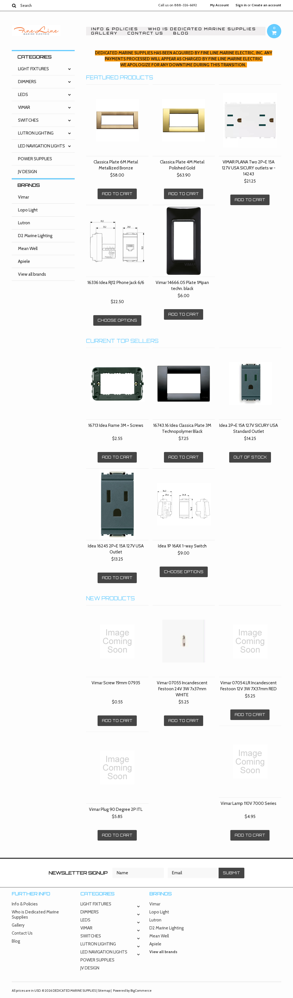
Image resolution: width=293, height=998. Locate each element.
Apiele (24, 261)
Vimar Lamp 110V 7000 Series (248, 803)
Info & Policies (114, 29)
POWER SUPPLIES (35, 158)
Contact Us (145, 33)
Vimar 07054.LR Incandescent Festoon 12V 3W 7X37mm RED (248, 685)
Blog (181, 33)
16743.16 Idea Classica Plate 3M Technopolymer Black (182, 428)
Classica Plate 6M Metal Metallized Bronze (116, 165)
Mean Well (27, 248)
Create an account (266, 5)
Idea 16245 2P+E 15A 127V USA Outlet (116, 549)
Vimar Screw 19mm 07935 (116, 682)
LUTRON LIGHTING (36, 133)
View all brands (32, 274)
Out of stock (250, 457)
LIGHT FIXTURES (33, 68)
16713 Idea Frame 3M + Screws (115, 425)
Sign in (241, 5)
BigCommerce (141, 991)
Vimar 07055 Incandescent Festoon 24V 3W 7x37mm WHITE (182, 688)
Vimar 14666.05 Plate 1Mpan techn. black (182, 285)
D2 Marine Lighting (35, 235)
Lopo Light (28, 210)
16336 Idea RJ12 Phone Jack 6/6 (115, 282)
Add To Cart (117, 193)
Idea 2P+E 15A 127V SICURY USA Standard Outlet (248, 428)
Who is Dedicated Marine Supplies (202, 29)
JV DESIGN (27, 171)
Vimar (23, 197)
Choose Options (117, 320)
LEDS (23, 94)
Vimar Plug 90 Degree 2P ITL (115, 809)
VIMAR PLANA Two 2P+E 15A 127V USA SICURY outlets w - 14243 (249, 168)
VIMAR (24, 107)
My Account (219, 5)
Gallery (104, 33)
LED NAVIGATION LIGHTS (41, 146)
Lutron (24, 222)
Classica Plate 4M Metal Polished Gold (182, 165)
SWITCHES (28, 120)
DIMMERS (27, 81)
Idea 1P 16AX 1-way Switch (182, 546)
